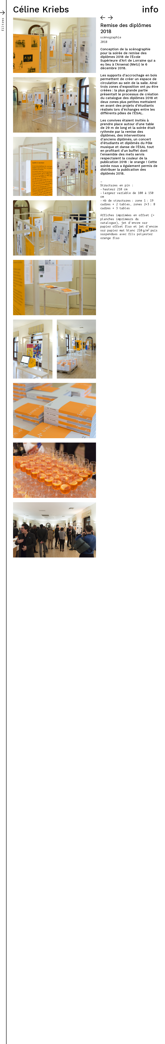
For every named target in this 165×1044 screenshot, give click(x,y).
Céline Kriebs (41, 9)
